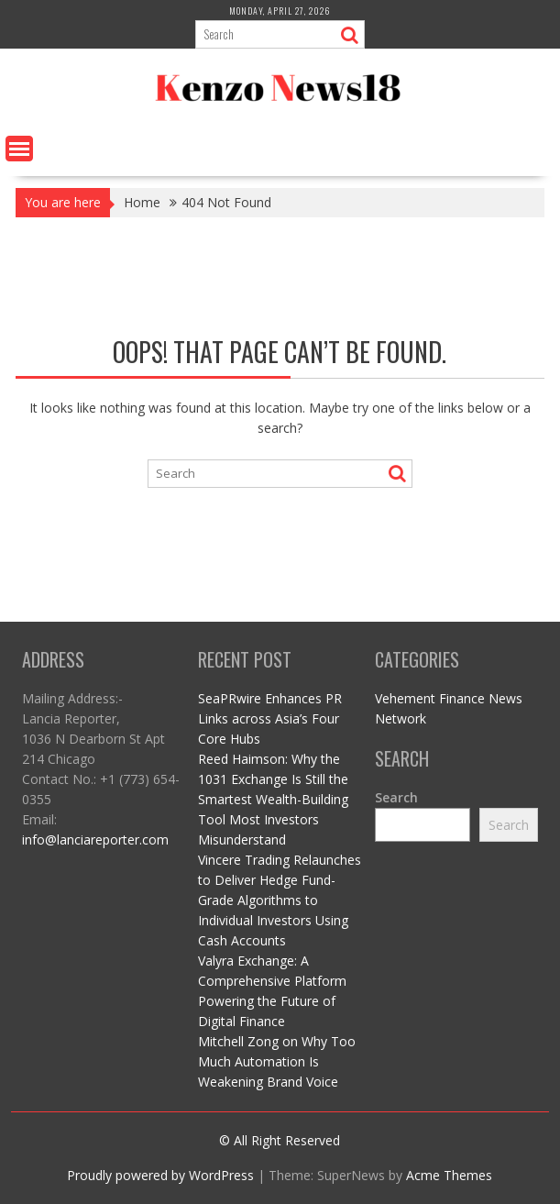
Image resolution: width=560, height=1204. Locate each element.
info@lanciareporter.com (95, 839)
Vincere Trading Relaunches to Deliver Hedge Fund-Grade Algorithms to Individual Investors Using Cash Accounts (279, 900)
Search (396, 797)
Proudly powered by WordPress (160, 1175)
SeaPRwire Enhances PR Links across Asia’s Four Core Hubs (270, 718)
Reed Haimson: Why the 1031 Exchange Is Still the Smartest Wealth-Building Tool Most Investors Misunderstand (273, 799)
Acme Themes (449, 1175)
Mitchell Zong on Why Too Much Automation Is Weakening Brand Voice (277, 1061)
